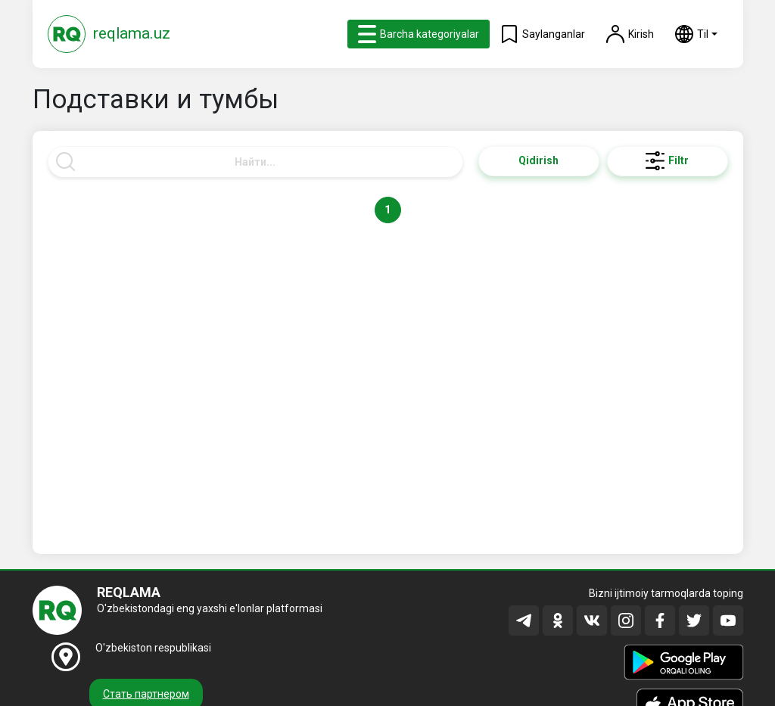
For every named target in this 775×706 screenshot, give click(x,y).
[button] (696, 34)
